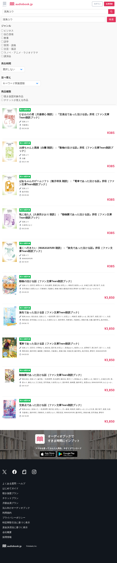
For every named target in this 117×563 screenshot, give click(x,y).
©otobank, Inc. (31, 546)
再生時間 (6, 63)
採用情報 (7, 537)
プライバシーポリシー (13, 517)
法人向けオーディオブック (16, 508)
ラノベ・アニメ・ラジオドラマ (19, 52)
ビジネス (7, 30)
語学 (5, 41)
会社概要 (7, 532)
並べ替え (6, 77)
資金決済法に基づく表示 (15, 527)
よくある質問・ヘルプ (13, 483)
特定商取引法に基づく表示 (16, 522)
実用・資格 (8, 45)
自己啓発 (7, 34)
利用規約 (7, 512)
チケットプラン (10, 498)
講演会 (6, 56)
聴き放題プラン (10, 493)
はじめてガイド (10, 488)
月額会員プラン (10, 503)
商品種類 (6, 91)
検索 (111, 19)
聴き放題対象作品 (12, 96)
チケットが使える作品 (14, 100)
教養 (5, 38)
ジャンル (6, 25)
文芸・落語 (8, 48)
